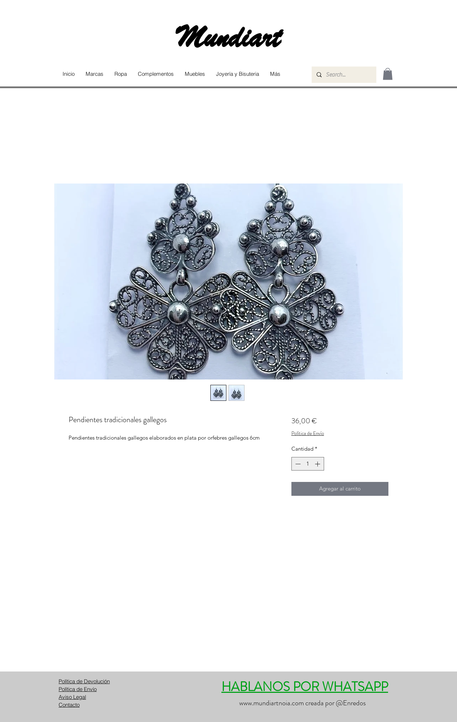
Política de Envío (307, 433)
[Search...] (343, 75)
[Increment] (318, 464)
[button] (94, 74)
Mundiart (228, 38)
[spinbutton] (307, 464)
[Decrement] (297, 464)
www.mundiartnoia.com (271, 703)
